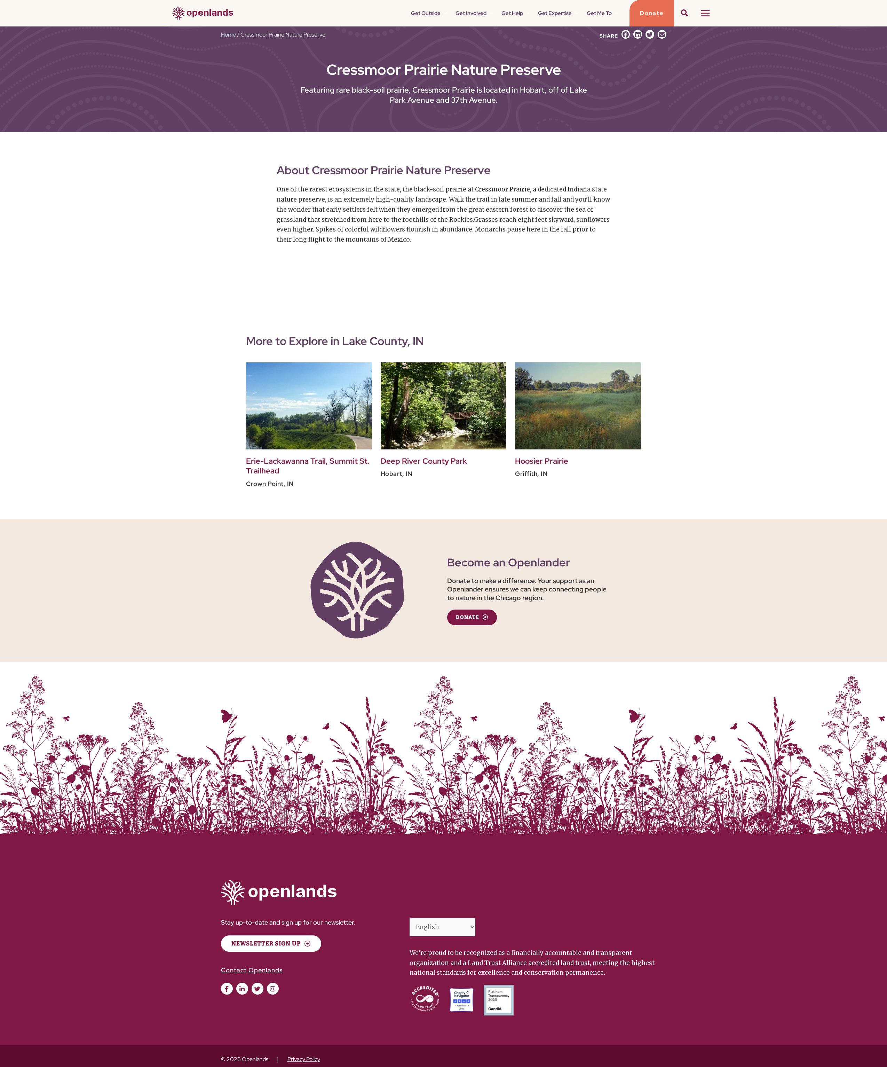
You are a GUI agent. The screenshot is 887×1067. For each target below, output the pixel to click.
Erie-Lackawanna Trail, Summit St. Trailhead (308, 466)
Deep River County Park (424, 461)
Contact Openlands (252, 970)
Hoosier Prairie (541, 461)
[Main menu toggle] (705, 13)
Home (228, 34)
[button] (456, 13)
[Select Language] (443, 927)
